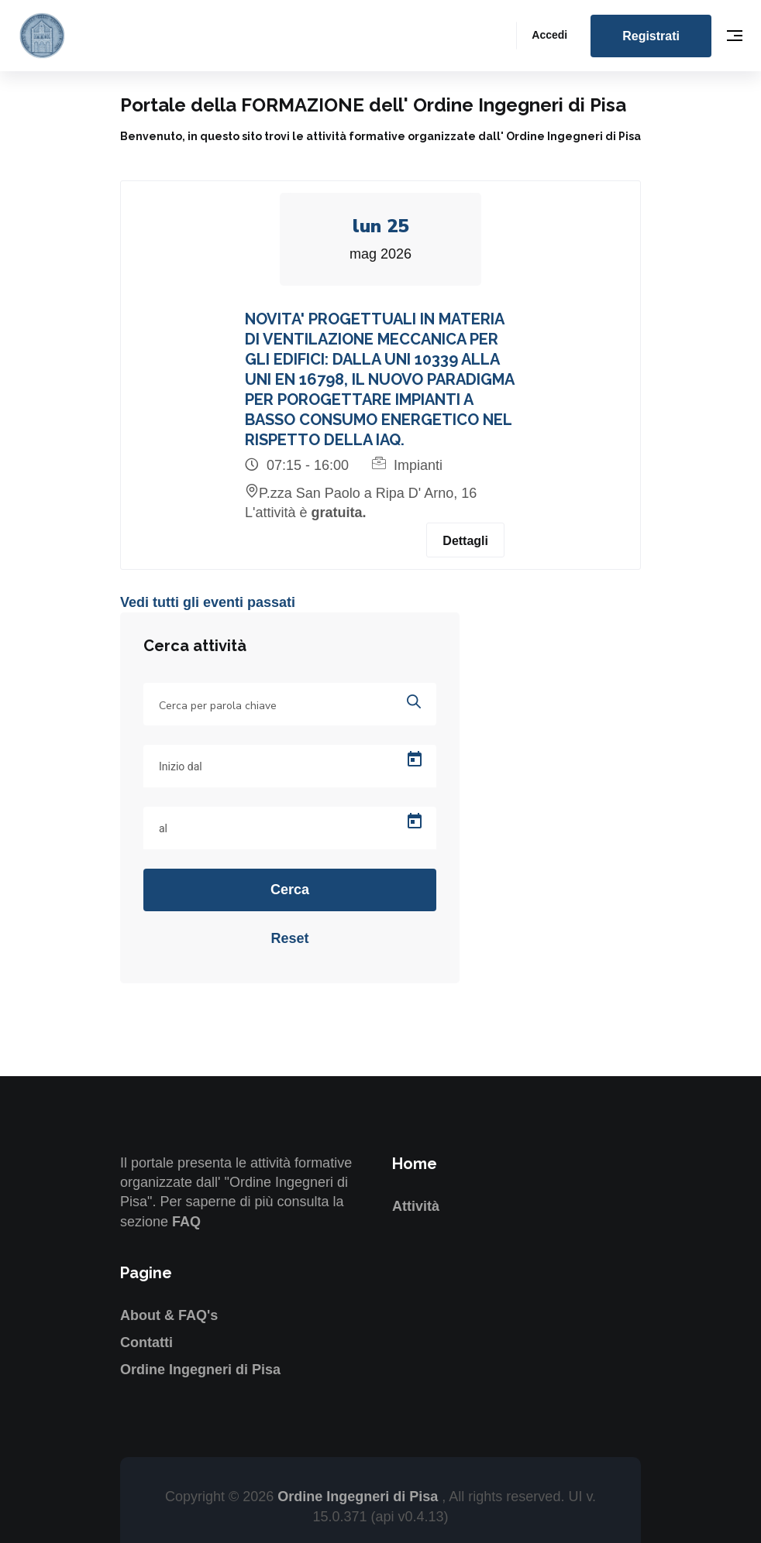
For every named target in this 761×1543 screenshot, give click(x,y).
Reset (289, 938)
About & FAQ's (169, 1315)
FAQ (186, 1221)
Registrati (651, 36)
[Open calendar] (414, 759)
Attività (415, 1206)
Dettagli (465, 540)
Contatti (146, 1342)
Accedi (549, 35)
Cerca (289, 889)
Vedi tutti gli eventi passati (207, 602)
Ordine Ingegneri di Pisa (200, 1369)
